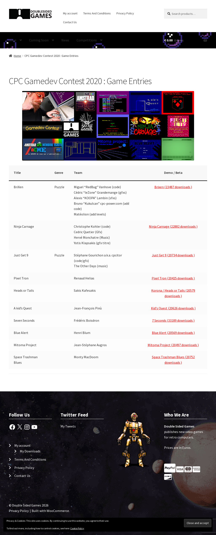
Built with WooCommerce (50, 511)
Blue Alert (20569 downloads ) (173, 333)
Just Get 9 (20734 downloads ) (173, 255)
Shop (12, 40)
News (65, 40)
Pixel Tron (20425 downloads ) (173, 278)
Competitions (87, 40)
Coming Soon (39, 40)
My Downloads (30, 451)
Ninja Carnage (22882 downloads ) (173, 226)
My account (70, 13)
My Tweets (68, 426)
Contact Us (70, 22)
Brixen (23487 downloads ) (173, 187)
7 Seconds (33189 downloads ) (173, 320)
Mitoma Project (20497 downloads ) (173, 345)
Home (17, 56)
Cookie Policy (77, 528)
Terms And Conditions (97, 13)
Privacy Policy (125, 13)
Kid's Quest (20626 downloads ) (173, 308)
